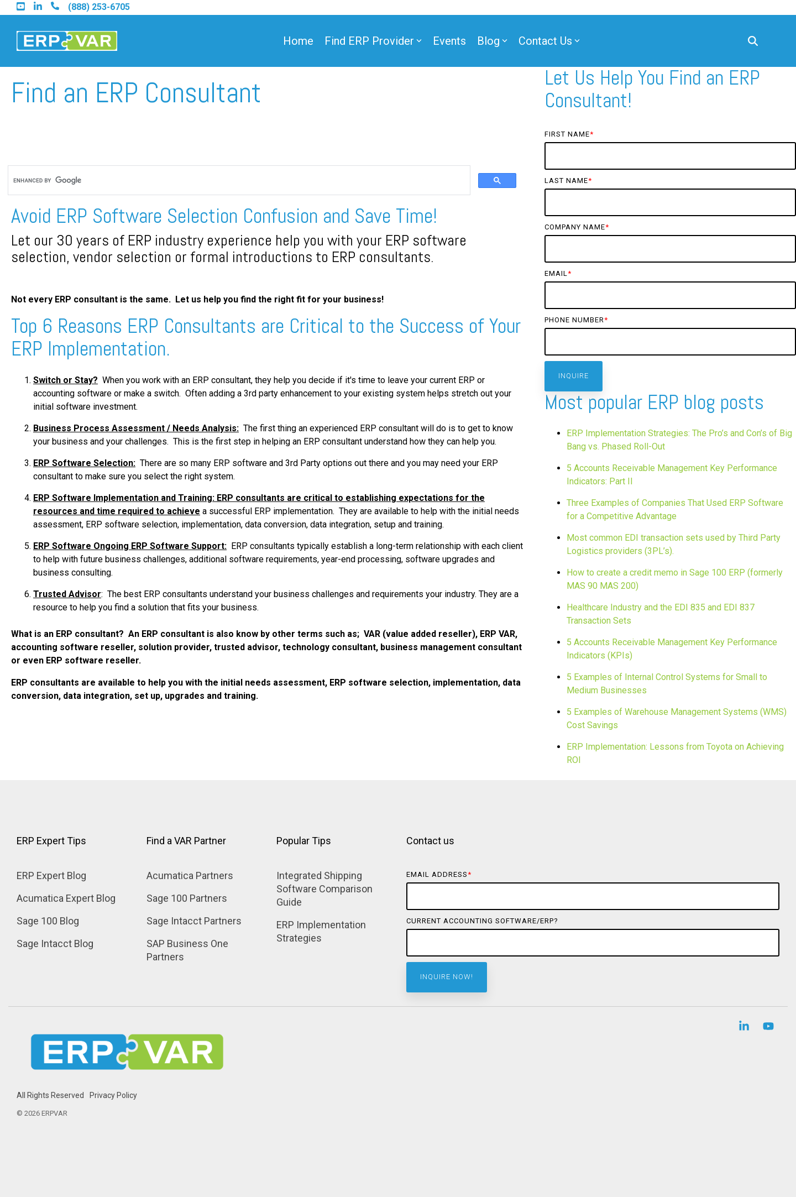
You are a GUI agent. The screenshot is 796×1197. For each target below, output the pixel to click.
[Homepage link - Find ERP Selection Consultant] (127, 1078)
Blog (492, 41)
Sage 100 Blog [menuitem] (48, 921)
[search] (238, 180)
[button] (745, 1027)
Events (449, 41)
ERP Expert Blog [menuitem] (51, 875)
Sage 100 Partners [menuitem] (186, 898)
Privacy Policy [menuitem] (113, 1095)
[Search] (753, 41)
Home (298, 41)
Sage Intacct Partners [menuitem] (194, 921)
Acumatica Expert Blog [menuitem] (66, 898)
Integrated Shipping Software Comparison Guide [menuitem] (325, 889)
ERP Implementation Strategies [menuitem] (322, 931)
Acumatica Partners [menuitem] (189, 875)
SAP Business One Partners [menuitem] (188, 950)
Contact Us (549, 41)
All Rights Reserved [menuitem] (50, 1095)
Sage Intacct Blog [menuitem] (55, 943)
